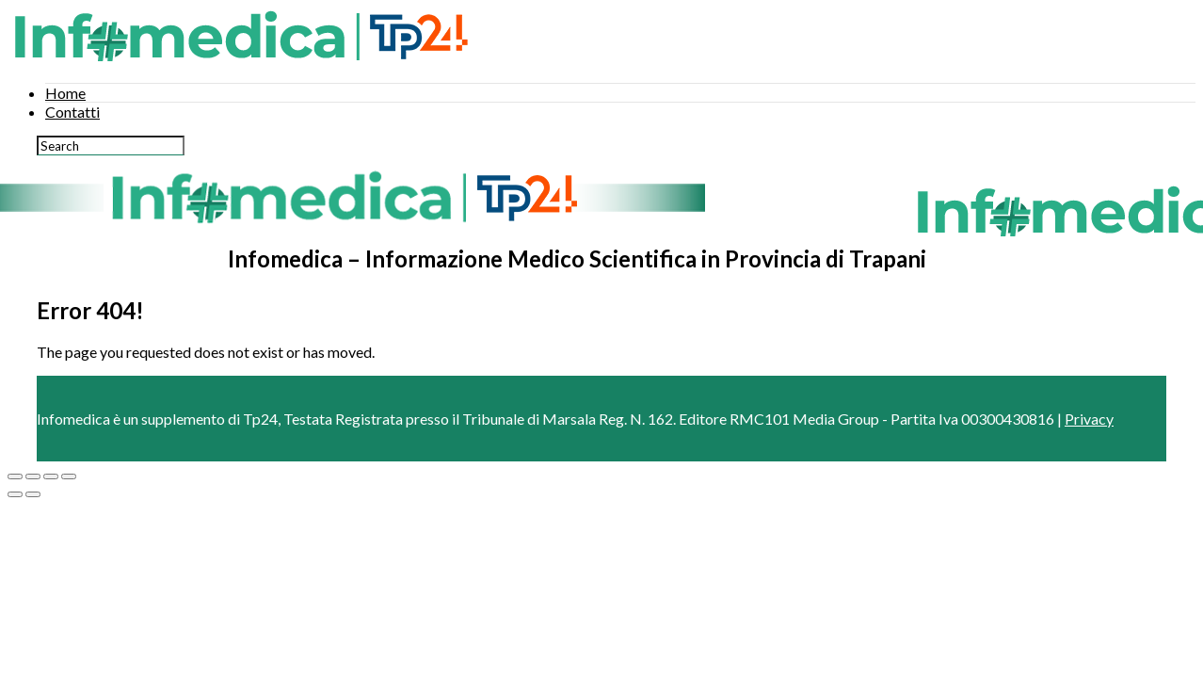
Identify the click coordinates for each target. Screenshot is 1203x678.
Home (65, 93)
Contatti (72, 112)
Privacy (1089, 419)
